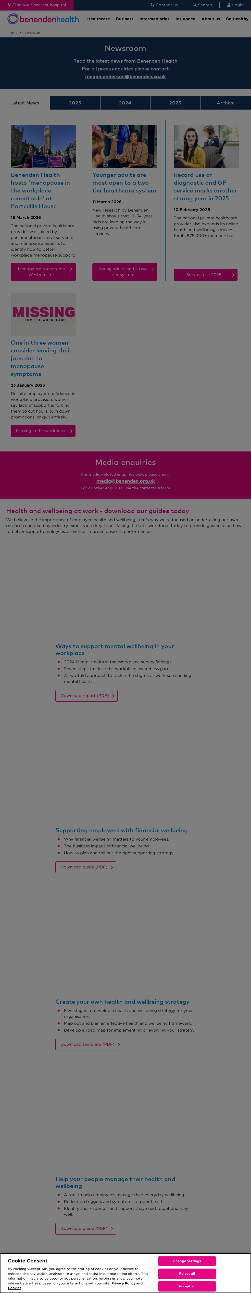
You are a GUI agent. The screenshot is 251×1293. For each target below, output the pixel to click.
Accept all (187, 1286)
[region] (125, 1273)
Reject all (187, 1273)
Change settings (187, 1261)
